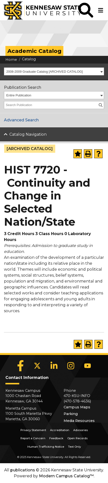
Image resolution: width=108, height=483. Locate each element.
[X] (37, 365)
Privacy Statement (33, 430)
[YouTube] (87, 365)
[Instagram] (70, 365)
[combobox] (54, 71)
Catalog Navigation (28, 134)
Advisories (80, 430)
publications (22, 470)
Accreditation (59, 430)
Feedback (56, 438)
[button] (85, 10)
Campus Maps (77, 407)
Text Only (74, 446)
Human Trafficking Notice (45, 446)
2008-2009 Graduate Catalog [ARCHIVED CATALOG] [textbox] (44, 71)
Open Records (77, 438)
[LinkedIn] (54, 365)
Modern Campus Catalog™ (66, 476)
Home (11, 59)
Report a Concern (32, 438)
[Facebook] (20, 365)
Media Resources (79, 420)
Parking (71, 414)
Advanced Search (21, 120)
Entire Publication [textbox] (18, 95)
